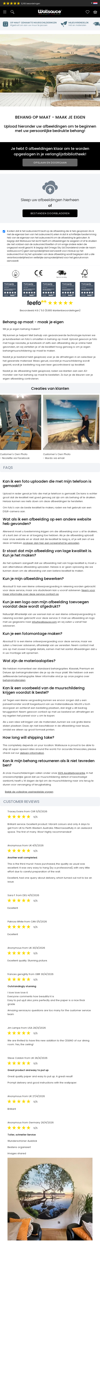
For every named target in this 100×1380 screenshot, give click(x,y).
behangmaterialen (14, 680)
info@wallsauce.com (44, 622)
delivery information (32, 753)
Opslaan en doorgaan (50, 162)
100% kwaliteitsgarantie (71, 773)
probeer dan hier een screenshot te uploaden (51, 543)
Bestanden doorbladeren (50, 213)
